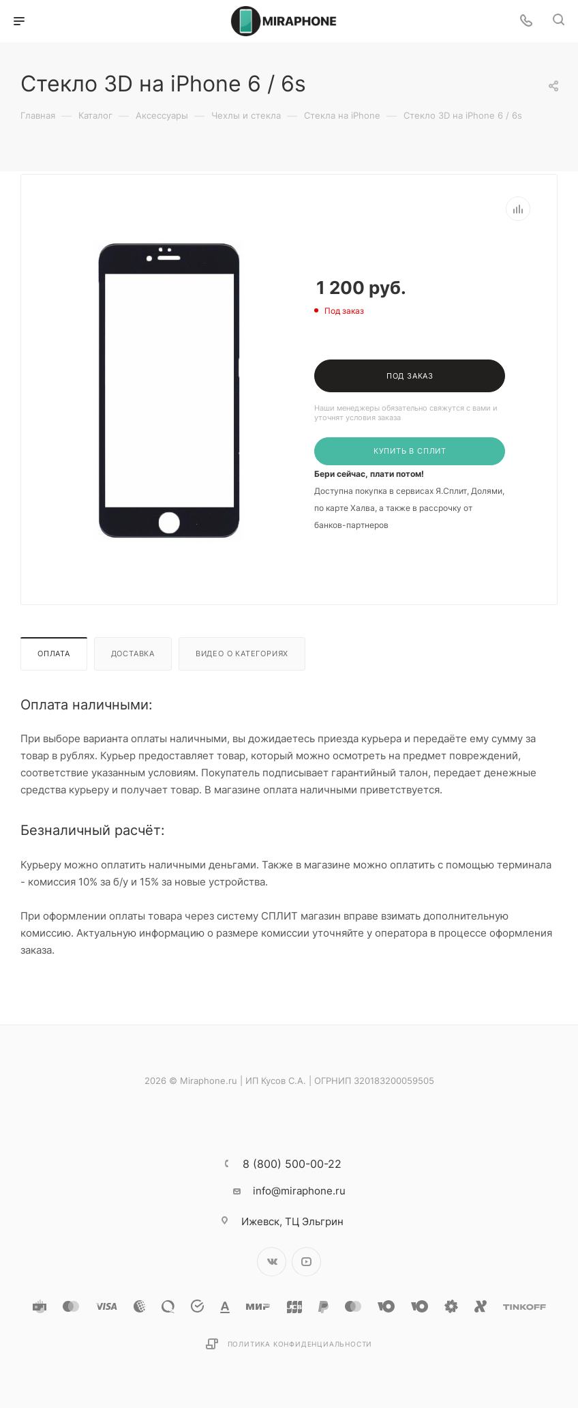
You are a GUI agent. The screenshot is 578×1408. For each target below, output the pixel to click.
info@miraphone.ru (299, 1190)
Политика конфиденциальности (300, 1344)
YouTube (306, 1261)
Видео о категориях (242, 653)
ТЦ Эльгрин (292, 1221)
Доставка (133, 653)
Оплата (53, 653)
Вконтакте (271, 1261)
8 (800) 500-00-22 (292, 1163)
